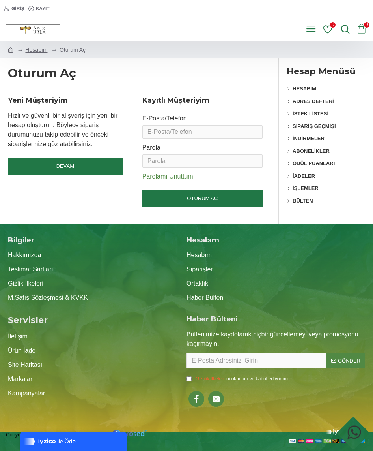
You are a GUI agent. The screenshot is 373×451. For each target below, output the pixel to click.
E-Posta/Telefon (164, 118)
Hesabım (36, 50)
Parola (151, 150)
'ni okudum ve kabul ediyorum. (237, 378)
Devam (65, 166)
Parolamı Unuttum (167, 181)
